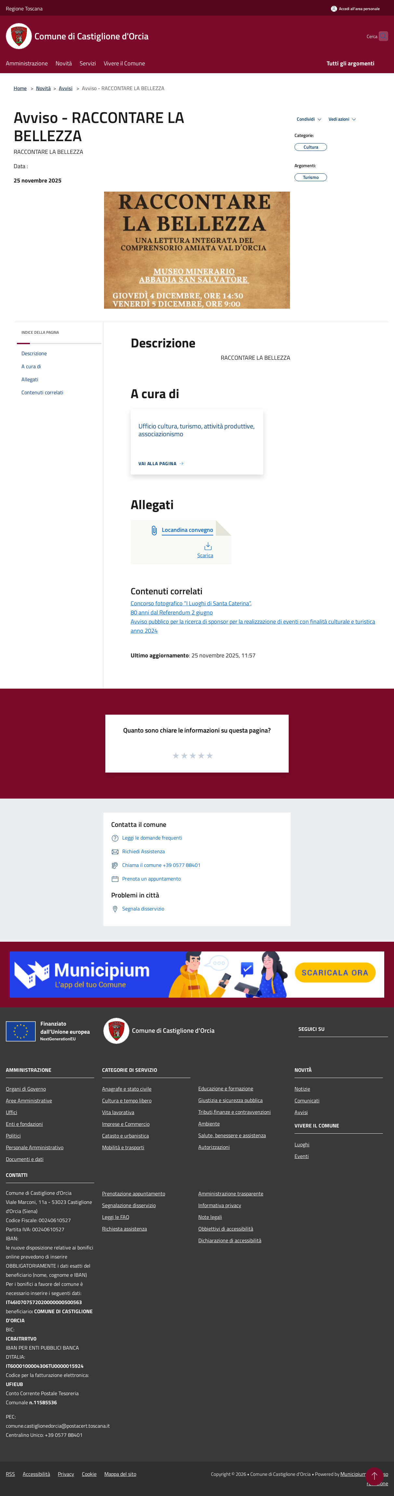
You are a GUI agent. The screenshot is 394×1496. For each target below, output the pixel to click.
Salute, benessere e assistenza (232, 1135)
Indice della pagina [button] (40, 332)
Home (20, 88)
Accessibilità (36, 1474)
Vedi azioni (343, 119)
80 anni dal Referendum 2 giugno (172, 612)
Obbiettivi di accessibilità (225, 1229)
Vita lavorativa (118, 1112)
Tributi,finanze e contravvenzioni (234, 1112)
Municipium (353, 1474)
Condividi (310, 119)
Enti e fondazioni (24, 1124)
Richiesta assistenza (124, 1229)
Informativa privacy (219, 1205)
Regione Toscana (24, 8)
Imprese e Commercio (126, 1124)
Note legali (210, 1217)
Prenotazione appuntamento (133, 1193)
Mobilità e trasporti (123, 1147)
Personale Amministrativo (34, 1147)
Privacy (66, 1474)
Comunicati (307, 1100)
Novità (43, 88)
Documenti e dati (25, 1159)
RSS (10, 1474)
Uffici (11, 1112)
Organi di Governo (26, 1089)
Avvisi (65, 88)
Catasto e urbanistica (125, 1135)
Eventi (302, 1156)
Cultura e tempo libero (126, 1100)
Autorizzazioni (214, 1147)
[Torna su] (374, 1476)
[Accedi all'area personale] (355, 8)
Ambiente (209, 1123)
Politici (13, 1135)
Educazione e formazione (225, 1088)
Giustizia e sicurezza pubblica (230, 1100)
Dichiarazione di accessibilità (229, 1240)
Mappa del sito (120, 1474)
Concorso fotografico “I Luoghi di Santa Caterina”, (191, 603)
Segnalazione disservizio (129, 1205)
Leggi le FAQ (115, 1217)
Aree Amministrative (29, 1100)
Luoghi (302, 1144)
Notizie (302, 1089)
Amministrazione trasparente (230, 1193)
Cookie (89, 1474)
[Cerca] (380, 36)
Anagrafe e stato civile (126, 1089)
